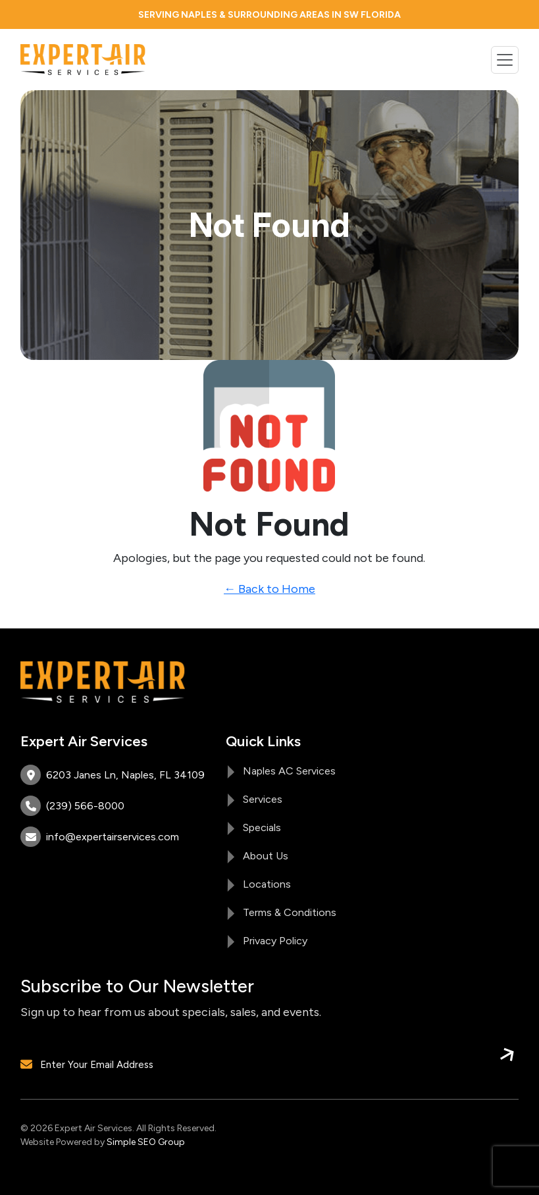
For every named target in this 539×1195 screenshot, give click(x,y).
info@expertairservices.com (99, 836)
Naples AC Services (289, 771)
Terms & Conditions (289, 912)
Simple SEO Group (146, 1142)
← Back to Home (269, 589)
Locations (267, 884)
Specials (262, 827)
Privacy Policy (275, 940)
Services (262, 799)
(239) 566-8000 (72, 806)
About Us (265, 856)
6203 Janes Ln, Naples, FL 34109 (112, 775)
